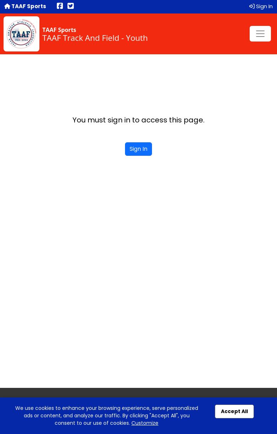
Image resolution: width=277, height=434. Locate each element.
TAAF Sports (25, 6)
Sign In (261, 6)
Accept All (234, 411)
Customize (144, 423)
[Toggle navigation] (260, 34)
